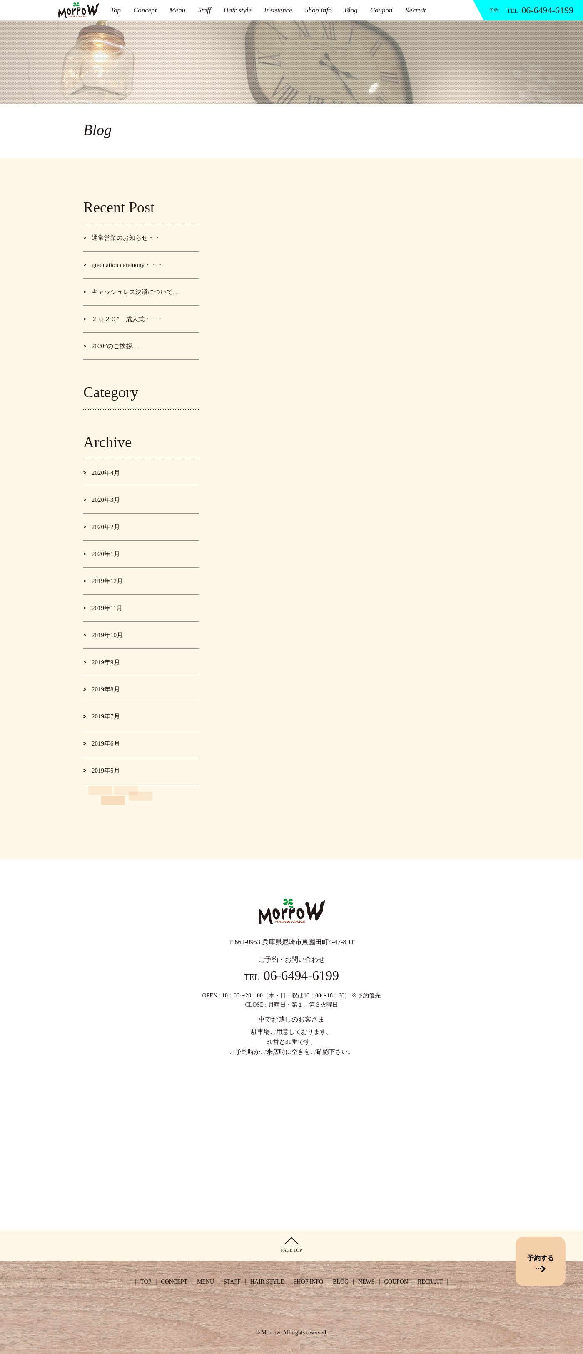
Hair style (237, 10)
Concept (145, 10)
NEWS (366, 1282)
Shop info (318, 10)
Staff (204, 10)
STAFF (232, 1282)
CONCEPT (174, 1282)
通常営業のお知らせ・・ (126, 237)
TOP (145, 1282)
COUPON (396, 1282)
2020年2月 (106, 527)
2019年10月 (107, 635)
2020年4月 (106, 472)
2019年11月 (107, 608)
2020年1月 (106, 554)
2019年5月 (106, 770)
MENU (205, 1282)
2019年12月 (107, 581)
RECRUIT (430, 1282)
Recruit (415, 10)
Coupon (381, 10)
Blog (351, 10)
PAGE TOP (291, 1244)
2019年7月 (106, 716)
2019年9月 (106, 662)
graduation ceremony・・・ (127, 265)
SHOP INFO (308, 1282)
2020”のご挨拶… (115, 346)
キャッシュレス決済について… (135, 292)
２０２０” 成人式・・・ (127, 319)
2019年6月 (106, 743)
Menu (177, 10)
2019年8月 (106, 689)
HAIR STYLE (267, 1282)
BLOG (341, 1282)
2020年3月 (106, 499)
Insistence (278, 10)
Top (115, 10)
